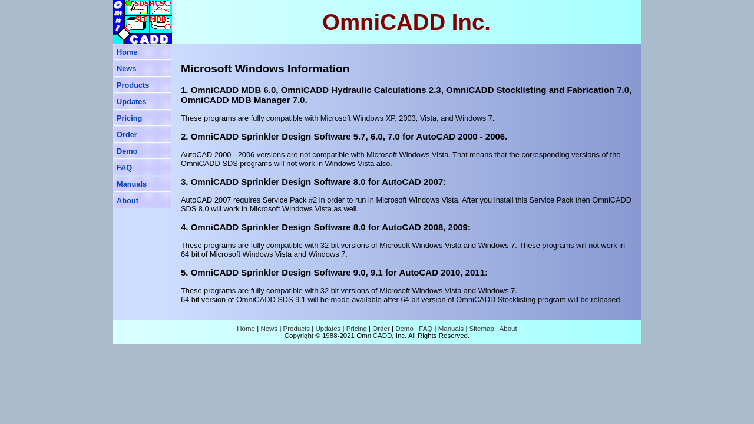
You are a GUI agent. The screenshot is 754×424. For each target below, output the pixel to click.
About (127, 200)
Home (127, 52)
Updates (132, 101)
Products (133, 85)
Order (127, 134)
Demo (127, 151)
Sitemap (481, 328)
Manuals (132, 184)
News (126, 68)
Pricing (129, 118)
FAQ (124, 167)
